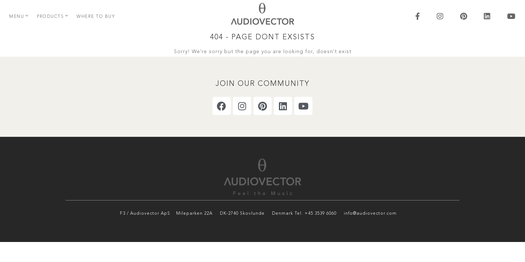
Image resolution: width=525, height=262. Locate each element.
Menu (16, 17)
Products (50, 17)
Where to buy (96, 17)
